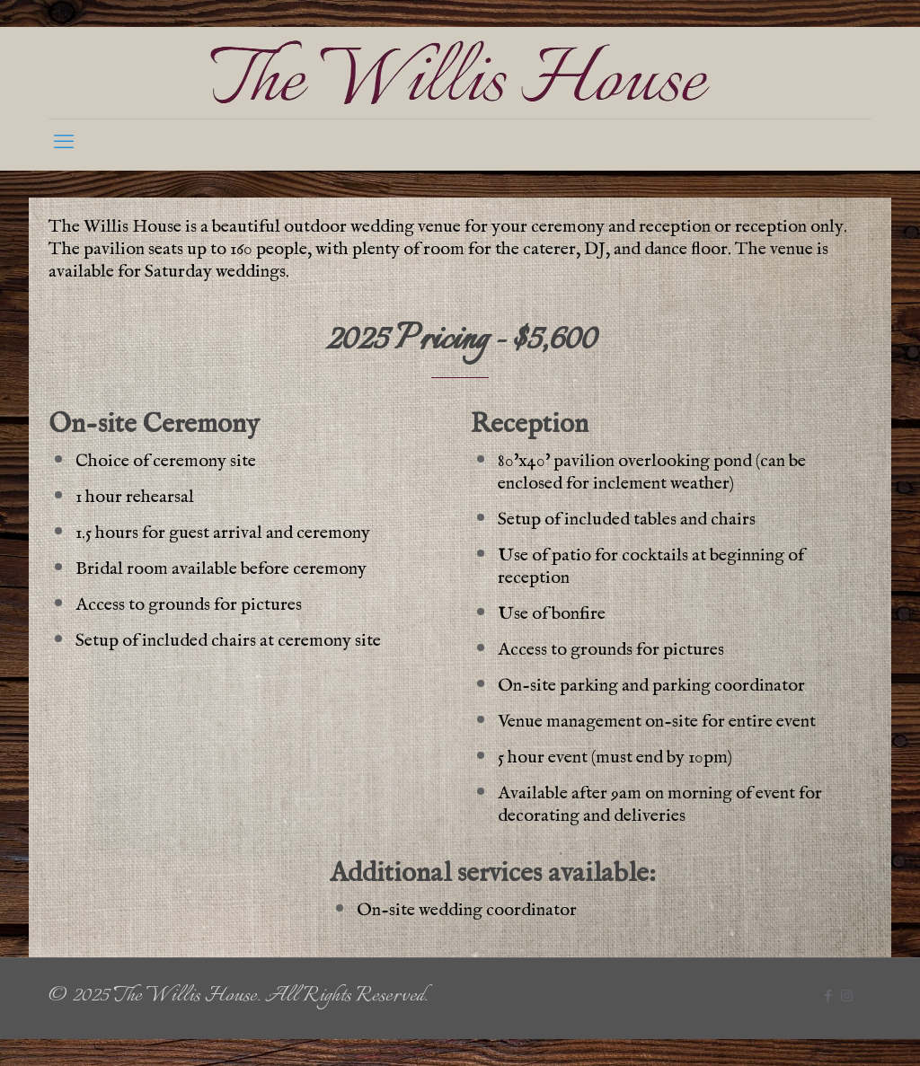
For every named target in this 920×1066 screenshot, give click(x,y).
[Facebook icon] (828, 998)
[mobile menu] (64, 144)
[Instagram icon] (847, 998)
